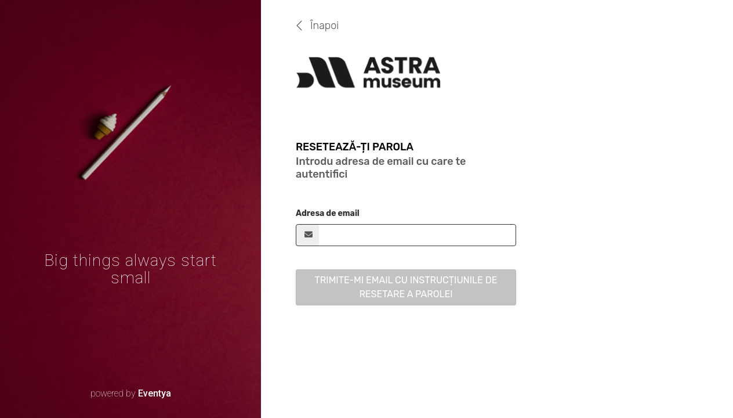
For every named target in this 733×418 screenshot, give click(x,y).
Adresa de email (328, 213)
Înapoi (324, 25)
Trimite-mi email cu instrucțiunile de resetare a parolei (406, 287)
